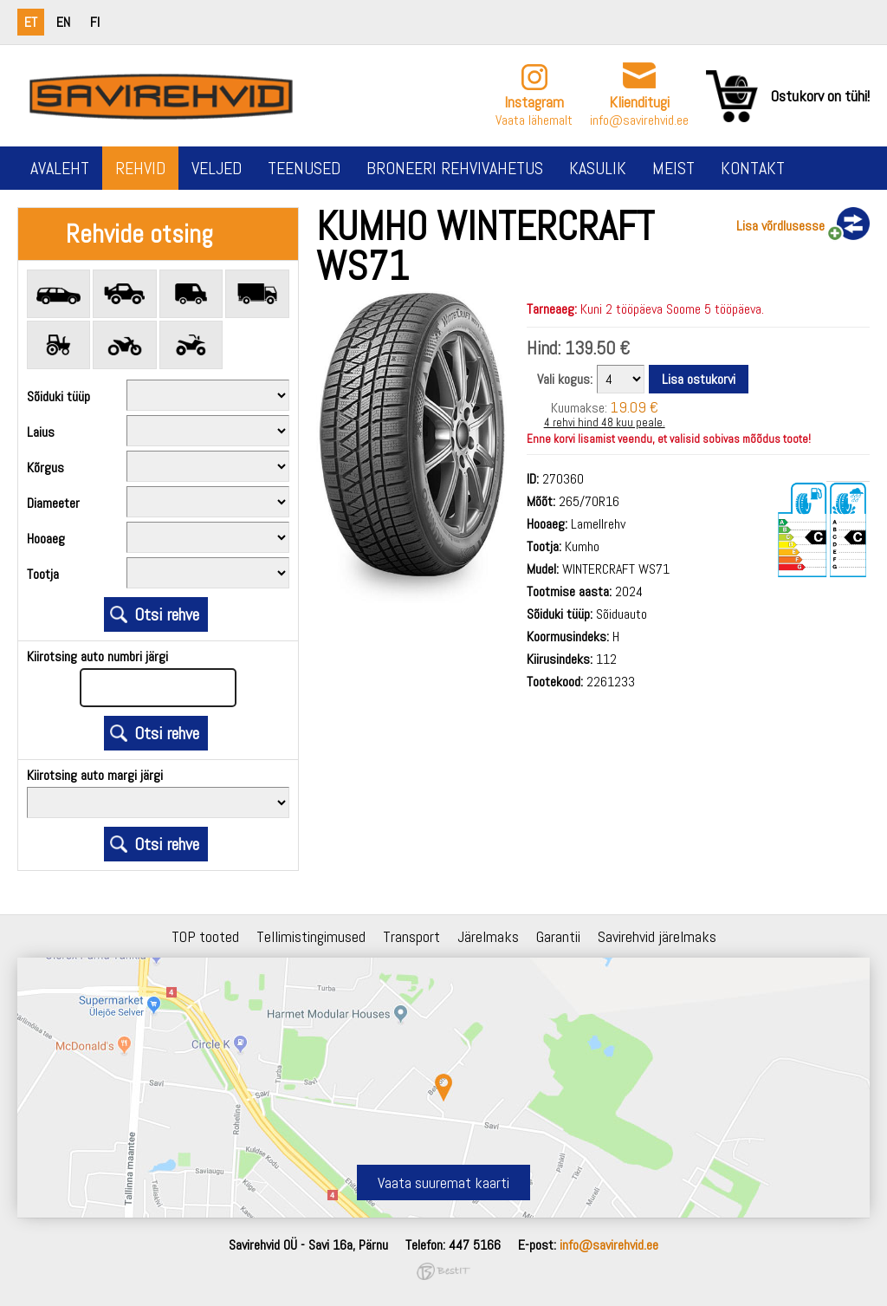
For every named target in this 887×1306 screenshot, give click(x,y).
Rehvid (140, 168)
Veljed (216, 168)
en (63, 22)
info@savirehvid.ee (639, 120)
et (30, 22)
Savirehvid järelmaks (657, 936)
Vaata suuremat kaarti (443, 1182)
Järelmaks (488, 936)
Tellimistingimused (311, 936)
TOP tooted (205, 936)
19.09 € (634, 407)
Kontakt (753, 168)
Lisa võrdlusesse (780, 226)
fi (95, 22)
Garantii (558, 936)
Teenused (304, 168)
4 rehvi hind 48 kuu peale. (604, 422)
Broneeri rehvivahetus (454, 168)
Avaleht (59, 168)
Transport (411, 936)
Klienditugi (639, 102)
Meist (673, 168)
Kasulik (597, 168)
